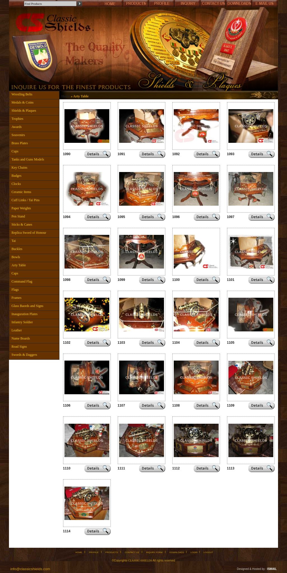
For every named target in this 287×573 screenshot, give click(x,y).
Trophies (17, 119)
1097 (231, 217)
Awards (16, 127)
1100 (176, 280)
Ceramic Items (21, 192)
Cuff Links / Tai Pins (25, 200)
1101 (231, 280)
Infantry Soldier (22, 322)
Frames (16, 298)
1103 (121, 343)
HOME (78, 552)
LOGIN (194, 552)
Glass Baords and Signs (27, 306)
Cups (14, 151)
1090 (67, 154)
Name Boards (20, 338)
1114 (67, 531)
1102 (67, 343)
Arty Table (18, 265)
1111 (121, 468)
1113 (231, 468)
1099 (121, 280)
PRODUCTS (111, 552)
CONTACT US (132, 552)
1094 (67, 217)
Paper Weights (21, 208)
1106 (67, 405)
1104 (176, 343)
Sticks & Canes (21, 224)
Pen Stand (18, 216)
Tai (13, 241)
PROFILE (93, 552)
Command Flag (21, 281)
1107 (121, 405)
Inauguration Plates (24, 314)
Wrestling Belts (22, 94)
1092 (176, 154)
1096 (176, 217)
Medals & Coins (22, 102)
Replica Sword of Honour (28, 233)
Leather (16, 330)
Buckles (16, 249)
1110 (67, 468)
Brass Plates (19, 143)
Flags (15, 290)
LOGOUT (208, 552)
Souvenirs (18, 135)
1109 (231, 405)
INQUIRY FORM (154, 552)
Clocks (16, 184)
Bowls (15, 257)
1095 (121, 217)
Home (65, 96)
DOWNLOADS (176, 552)
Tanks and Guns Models (27, 159)
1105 (231, 343)
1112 (176, 468)
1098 (67, 280)
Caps (14, 273)
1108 (176, 405)
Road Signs (19, 347)
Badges (16, 176)
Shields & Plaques (23, 111)
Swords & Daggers (24, 355)
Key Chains (19, 167)
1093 (231, 154)
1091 (121, 154)
